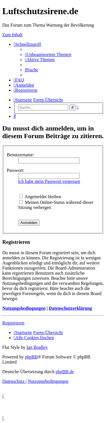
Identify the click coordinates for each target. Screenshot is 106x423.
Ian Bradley (37, 347)
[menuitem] (48, 54)
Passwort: (15, 170)
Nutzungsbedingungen (24, 308)
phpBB (31, 356)
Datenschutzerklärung (70, 308)
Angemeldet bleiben (40, 196)
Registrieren (13, 323)
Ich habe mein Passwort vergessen (49, 181)
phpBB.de (65, 371)
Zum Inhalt (12, 34)
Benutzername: (20, 154)
